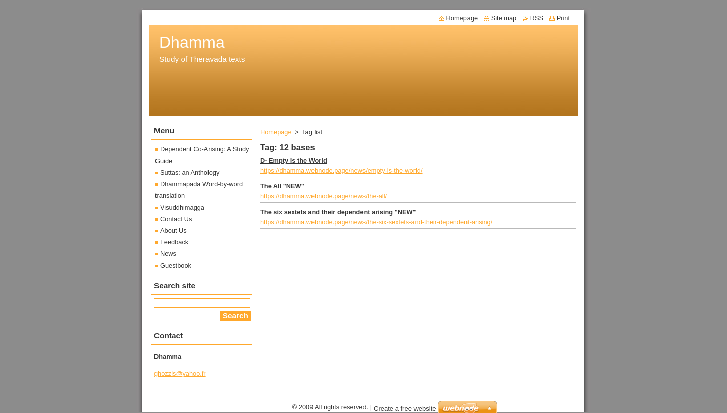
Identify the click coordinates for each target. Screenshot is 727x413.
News (168, 253)
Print (563, 18)
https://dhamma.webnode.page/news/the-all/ (323, 196)
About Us (173, 230)
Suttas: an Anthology (189, 172)
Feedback (174, 242)
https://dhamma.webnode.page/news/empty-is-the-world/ (341, 170)
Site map (504, 18)
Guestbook (175, 265)
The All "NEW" (282, 186)
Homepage (276, 132)
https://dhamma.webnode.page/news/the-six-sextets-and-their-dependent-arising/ (376, 222)
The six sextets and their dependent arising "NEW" (338, 212)
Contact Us (176, 219)
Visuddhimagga (182, 207)
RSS (536, 18)
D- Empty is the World (293, 160)
